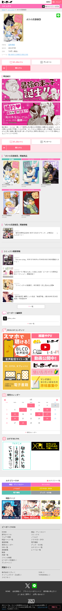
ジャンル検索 (7, 557)
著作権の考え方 (49, 591)
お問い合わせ (38, 594)
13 (15, 414)
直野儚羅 (11, 45)
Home (3, 10)
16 (39, 414)
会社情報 (15, 591)
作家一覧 (5, 555)
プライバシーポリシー (31, 591)
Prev (5, 400)
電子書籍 (16, 492)
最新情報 (5, 542)
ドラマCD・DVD (45, 488)
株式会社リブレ (7, 572)
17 (47, 414)
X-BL (40, 572)
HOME (4, 532)
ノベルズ (16, 488)
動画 (3, 552)
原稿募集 (5, 550)
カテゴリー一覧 (54, 480)
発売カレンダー (32, 432)
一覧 (31, 306)
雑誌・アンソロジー (16, 484)
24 (47, 418)
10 (47, 410)
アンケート (48, 62)
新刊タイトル (7, 534)
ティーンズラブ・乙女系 (11, 575)
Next (57, 400)
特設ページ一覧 (7, 539)
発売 (48, 2)
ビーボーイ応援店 (8, 560)
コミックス (11, 10)
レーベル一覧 (36, 550)
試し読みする (18, 62)
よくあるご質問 (23, 594)
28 (23, 423)
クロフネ (5, 577)
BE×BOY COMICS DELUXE (18, 54)
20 (15, 418)
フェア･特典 (6, 537)
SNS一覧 (31, 323)
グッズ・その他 (45, 492)
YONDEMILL (43, 575)
